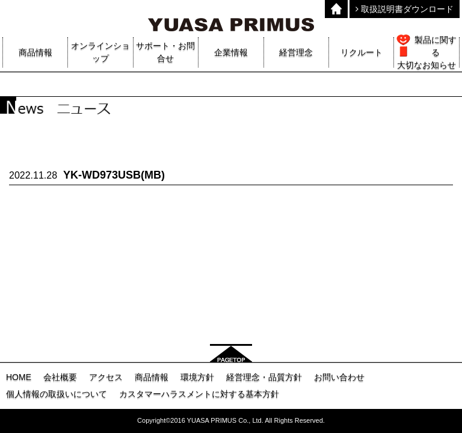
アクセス (106, 377)
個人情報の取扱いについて (56, 394)
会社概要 (60, 377)
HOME (18, 377)
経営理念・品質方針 (264, 377)
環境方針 (197, 377)
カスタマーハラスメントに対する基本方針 (199, 394)
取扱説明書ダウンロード (405, 9)
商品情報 (151, 377)
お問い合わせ (339, 377)
